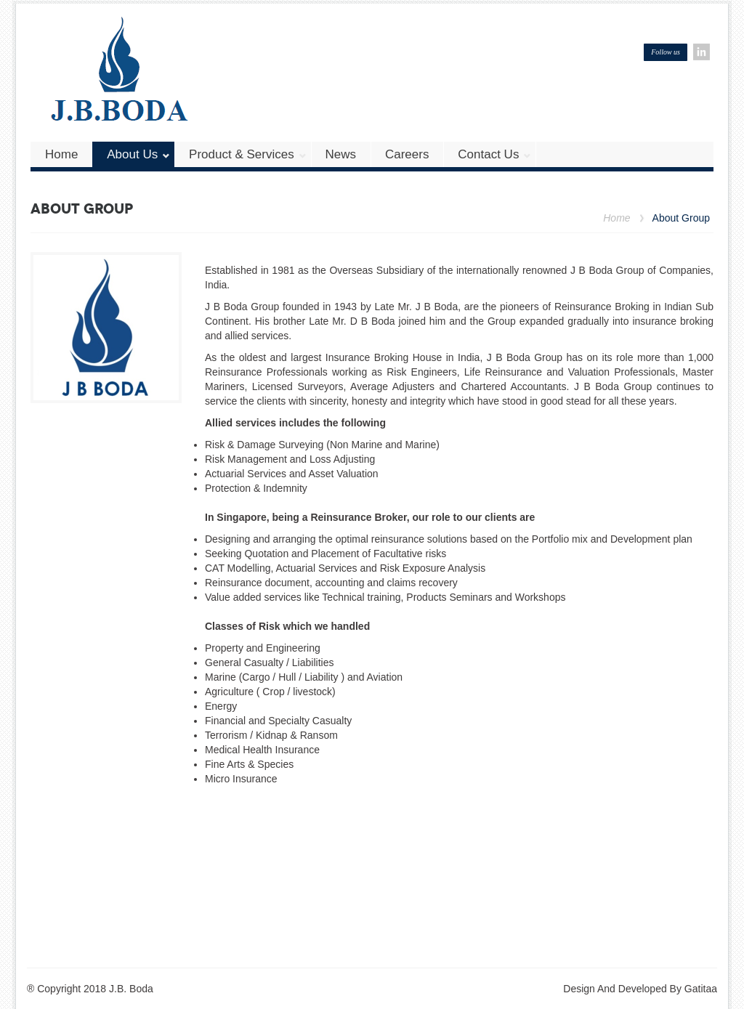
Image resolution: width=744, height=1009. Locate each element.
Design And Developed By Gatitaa (640, 988)
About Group (681, 218)
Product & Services (248, 154)
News (341, 154)
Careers (407, 154)
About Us (138, 154)
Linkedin (701, 52)
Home (61, 154)
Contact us (494, 154)
